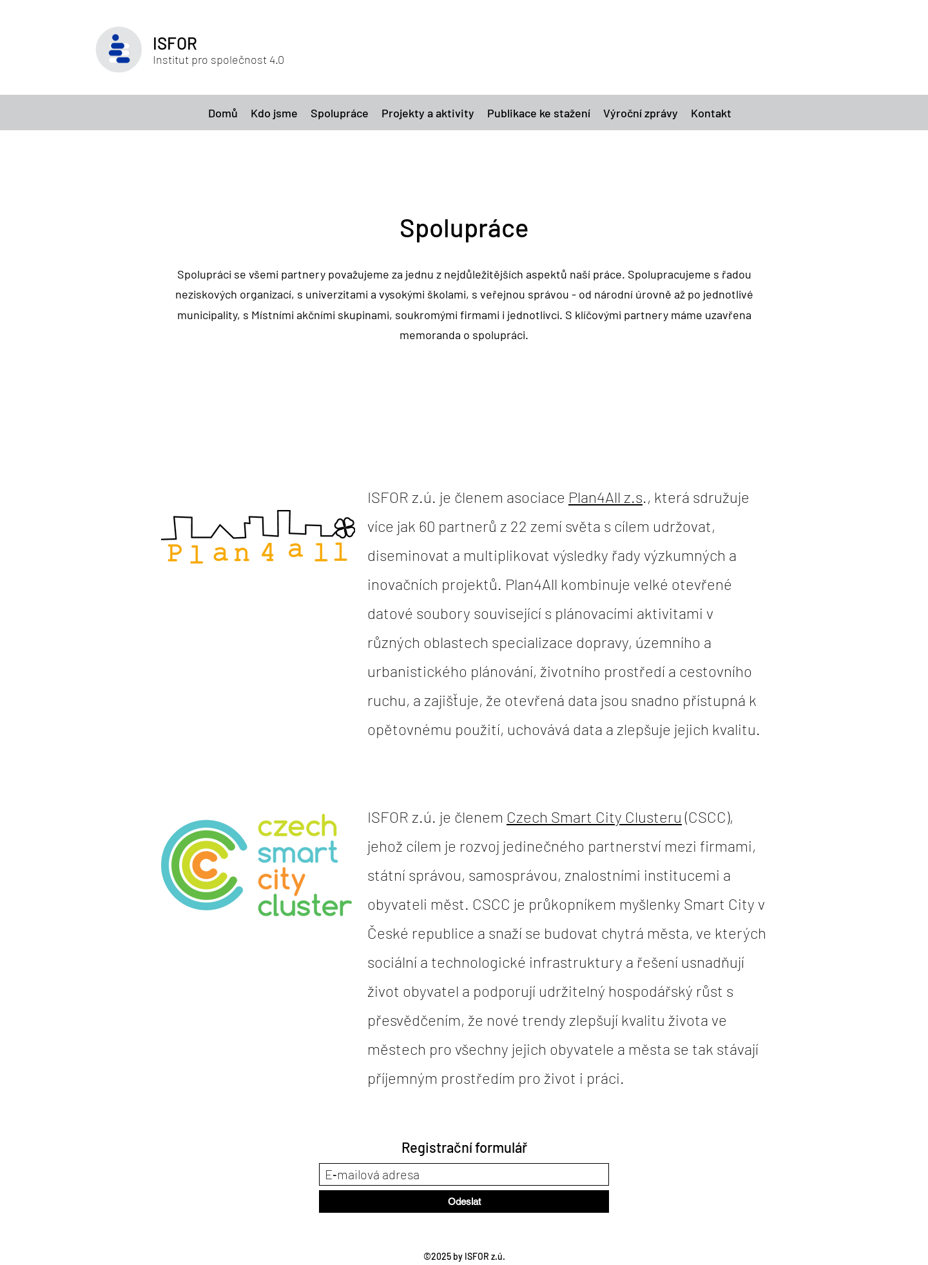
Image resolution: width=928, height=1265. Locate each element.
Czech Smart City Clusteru (594, 816)
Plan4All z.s (605, 496)
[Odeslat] (464, 1201)
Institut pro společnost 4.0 (218, 59)
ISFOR (175, 43)
